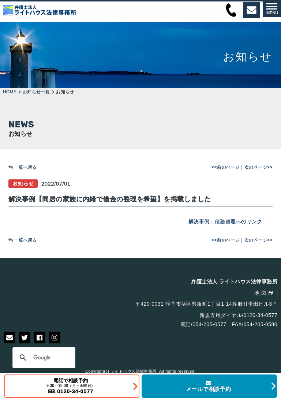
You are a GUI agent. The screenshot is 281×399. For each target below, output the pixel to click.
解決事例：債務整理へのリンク (225, 221)
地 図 (260, 293)
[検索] (42, 357)
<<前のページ (225, 167)
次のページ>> (258, 167)
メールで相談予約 (208, 386)
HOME (10, 91)
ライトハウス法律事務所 (133, 371)
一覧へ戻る (25, 167)
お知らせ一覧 (36, 91)
